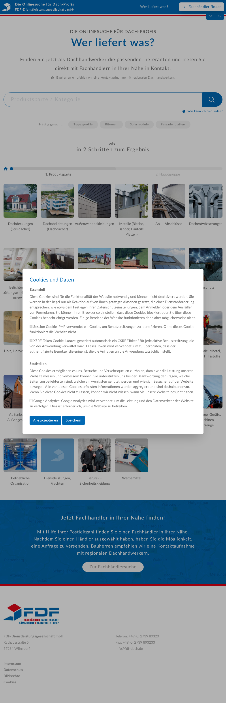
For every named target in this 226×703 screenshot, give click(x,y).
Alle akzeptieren (45, 420)
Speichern (73, 420)
